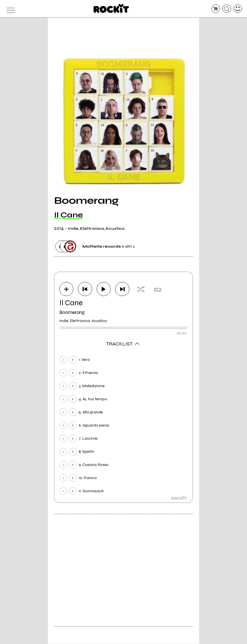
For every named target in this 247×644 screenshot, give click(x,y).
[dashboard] (238, 8)
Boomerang (72, 312)
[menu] (9, 8)
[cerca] (226, 8)
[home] (111, 8)
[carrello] (215, 8)
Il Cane (68, 214)
